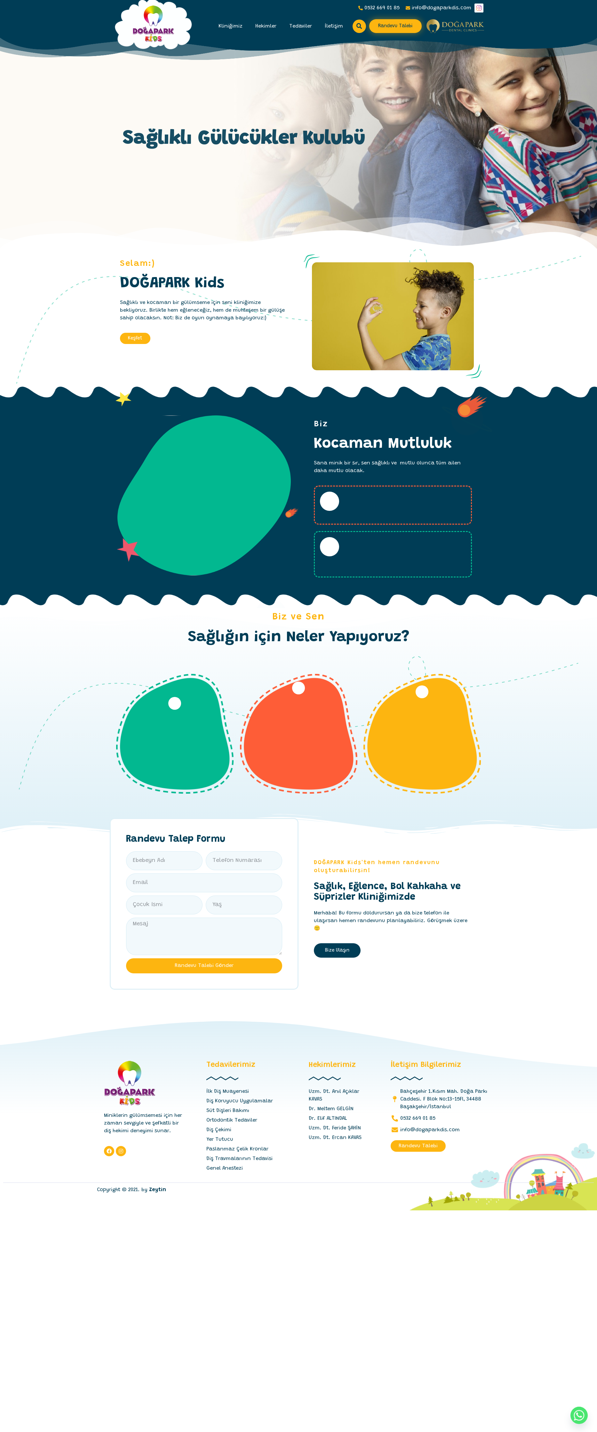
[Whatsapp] (579, 1415)
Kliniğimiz (231, 26)
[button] (395, 26)
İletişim (334, 26)
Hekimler (265, 26)
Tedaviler (300, 26)
